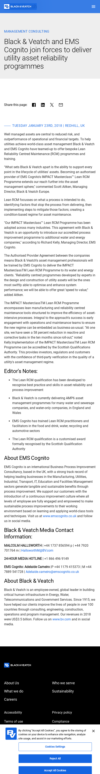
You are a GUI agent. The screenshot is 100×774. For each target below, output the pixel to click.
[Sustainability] (74, 691)
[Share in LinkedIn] (42, 104)
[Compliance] (74, 721)
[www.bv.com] (61, 619)
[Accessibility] (26, 712)
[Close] (93, 733)
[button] (93, 6)
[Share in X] (51, 104)
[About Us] (26, 683)
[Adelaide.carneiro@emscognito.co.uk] (52, 571)
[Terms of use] (26, 721)
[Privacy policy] (74, 712)
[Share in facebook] (33, 104)
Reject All (55, 761)
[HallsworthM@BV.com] (37, 550)
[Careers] (26, 699)
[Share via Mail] (60, 104)
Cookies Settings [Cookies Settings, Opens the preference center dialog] (55, 749)
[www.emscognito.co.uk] (59, 516)
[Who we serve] (74, 683)
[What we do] (26, 691)
